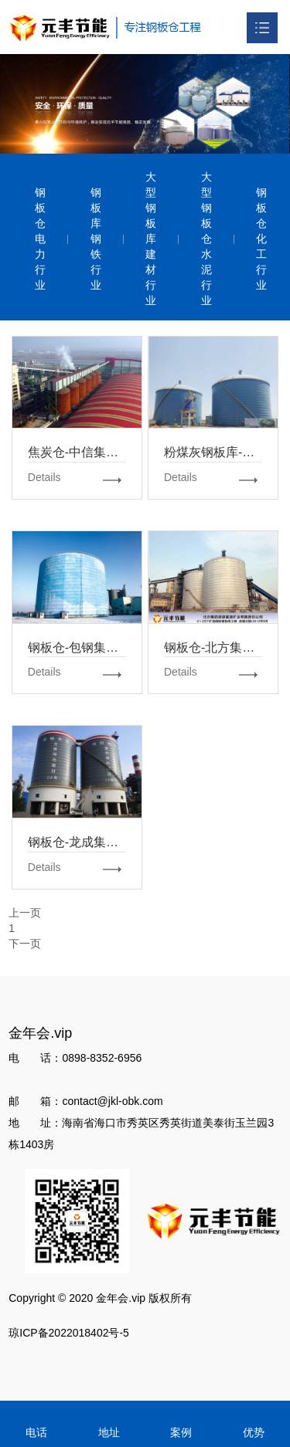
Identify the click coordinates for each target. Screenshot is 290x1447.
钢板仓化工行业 (261, 238)
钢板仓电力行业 (40, 238)
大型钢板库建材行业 (150, 239)
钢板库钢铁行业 (95, 238)
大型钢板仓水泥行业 (206, 239)
